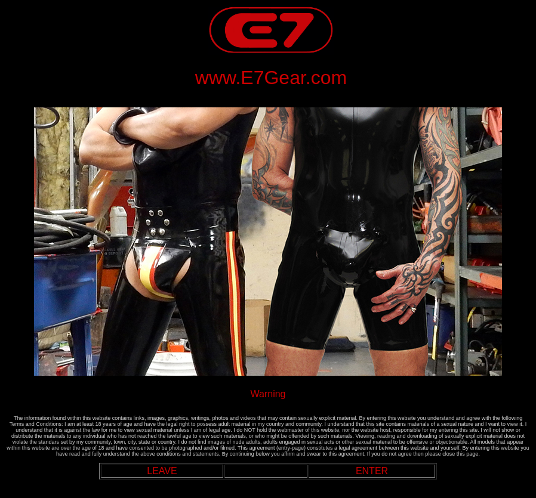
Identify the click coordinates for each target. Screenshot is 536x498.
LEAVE (162, 471)
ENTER (372, 471)
